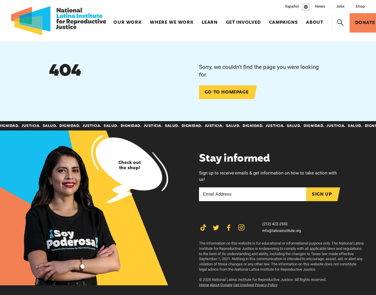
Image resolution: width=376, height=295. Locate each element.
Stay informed (234, 158)
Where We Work (171, 19)
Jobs (340, 7)
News (320, 7)
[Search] (340, 23)
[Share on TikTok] (203, 227)
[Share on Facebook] (228, 227)
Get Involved (243, 19)
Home (204, 285)
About (314, 19)
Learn (209, 19)
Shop (360, 7)
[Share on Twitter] (216, 227)
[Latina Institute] (58, 20)
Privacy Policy (266, 285)
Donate (226, 285)
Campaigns (283, 19)
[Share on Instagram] (241, 227)
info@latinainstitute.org (281, 230)
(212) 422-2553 (274, 224)
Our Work (127, 19)
